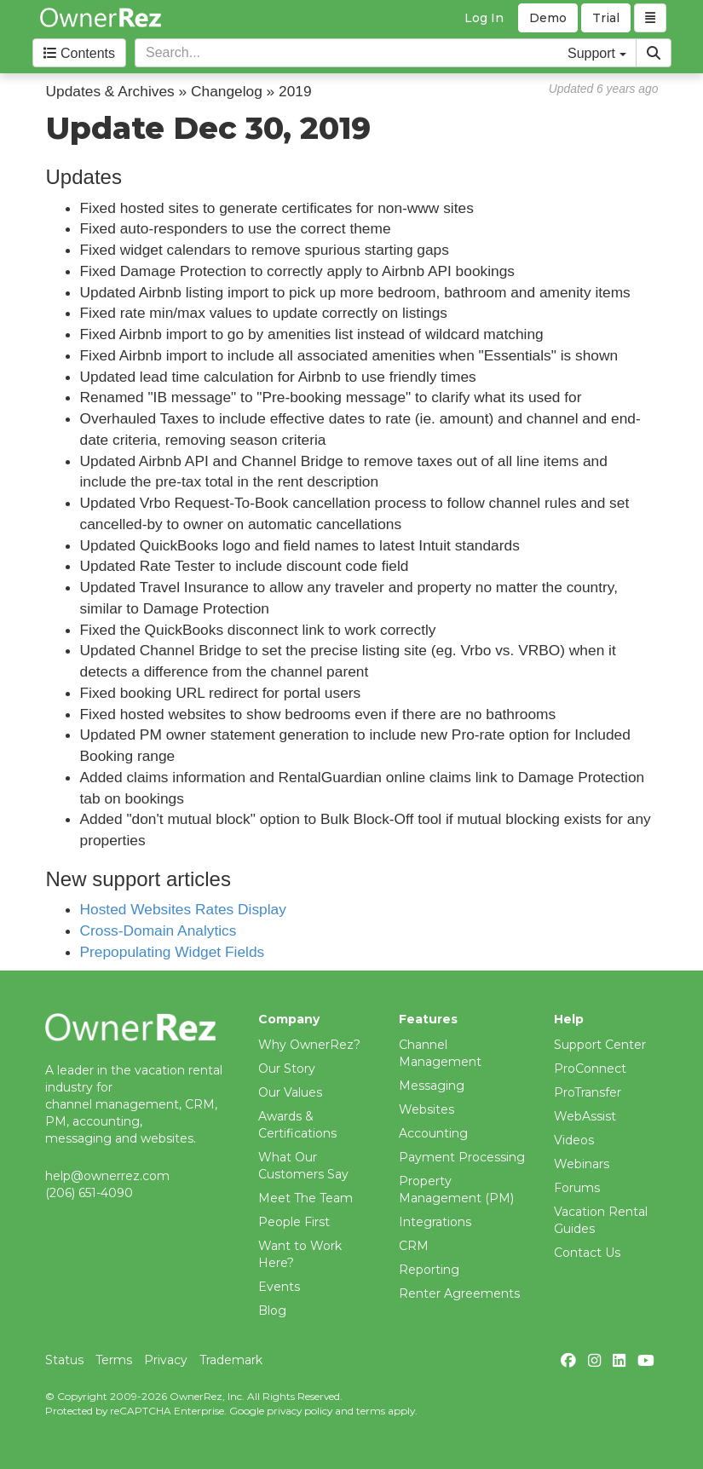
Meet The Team (305, 1198)
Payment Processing (462, 1157)
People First (294, 1222)
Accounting (433, 1133)
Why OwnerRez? (309, 1044)
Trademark (230, 1360)
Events (279, 1286)
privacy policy (299, 1410)
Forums (577, 1187)
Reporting (429, 1269)
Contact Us (587, 1252)
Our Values (290, 1092)
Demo (548, 18)
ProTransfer (587, 1092)
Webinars (581, 1164)
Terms (113, 1360)
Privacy (165, 1360)
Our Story (286, 1068)
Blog (272, 1310)
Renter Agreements (459, 1293)
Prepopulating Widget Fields (172, 951)
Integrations (435, 1222)
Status (64, 1360)
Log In (484, 18)
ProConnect (590, 1068)
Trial (605, 18)
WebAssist (585, 1116)
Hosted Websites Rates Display (183, 909)
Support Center (600, 1044)
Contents (79, 53)
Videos (574, 1140)
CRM (414, 1245)
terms (370, 1410)
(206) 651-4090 (89, 1193)
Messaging (431, 1085)
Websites (426, 1109)
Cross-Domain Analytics (158, 930)
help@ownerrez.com (107, 1176)
